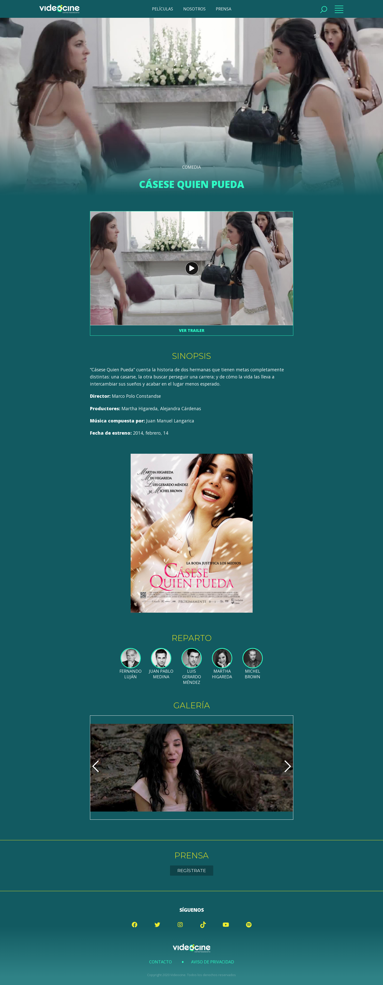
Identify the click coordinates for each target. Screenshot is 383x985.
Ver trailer (191, 330)
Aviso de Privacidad (212, 962)
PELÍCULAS (162, 9)
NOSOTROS (194, 9)
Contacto (160, 962)
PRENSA (223, 9)
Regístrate (191, 870)
